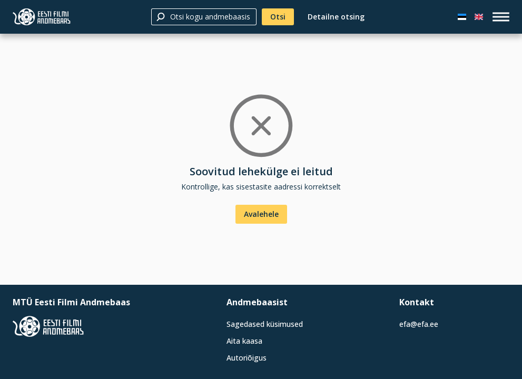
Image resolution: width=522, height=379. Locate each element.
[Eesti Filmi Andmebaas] (42, 16)
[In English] (478, 16)
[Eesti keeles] (462, 16)
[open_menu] (501, 16)
